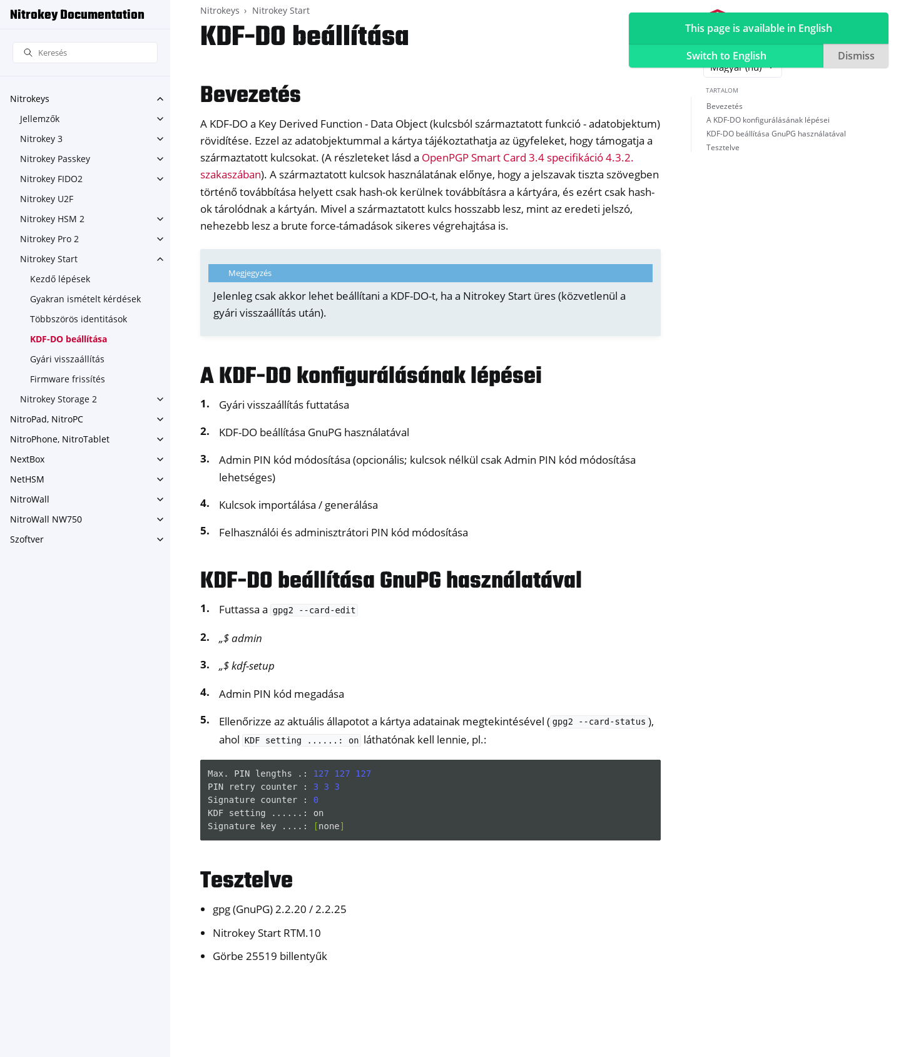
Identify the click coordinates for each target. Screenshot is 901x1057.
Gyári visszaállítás (67, 359)
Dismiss (856, 56)
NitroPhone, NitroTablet (59, 439)
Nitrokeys (29, 99)
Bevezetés (724, 106)
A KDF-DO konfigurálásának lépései (768, 120)
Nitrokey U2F (46, 199)
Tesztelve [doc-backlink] (246, 881)
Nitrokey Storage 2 (58, 399)
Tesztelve (723, 147)
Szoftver (27, 539)
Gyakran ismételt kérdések (85, 299)
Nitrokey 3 (41, 139)
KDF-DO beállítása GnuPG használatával (776, 133)
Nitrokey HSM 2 (52, 219)
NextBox (27, 459)
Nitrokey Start (49, 259)
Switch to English (726, 56)
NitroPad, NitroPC (46, 419)
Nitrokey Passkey (55, 159)
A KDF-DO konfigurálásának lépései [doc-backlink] (371, 377)
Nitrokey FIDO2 (51, 179)
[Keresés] (85, 53)
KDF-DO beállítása (68, 339)
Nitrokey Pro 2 (49, 239)
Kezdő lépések (60, 279)
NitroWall (29, 499)
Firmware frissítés (67, 379)
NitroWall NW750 (46, 519)
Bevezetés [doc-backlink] (250, 96)
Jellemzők (39, 119)
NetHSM (27, 479)
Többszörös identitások (78, 319)
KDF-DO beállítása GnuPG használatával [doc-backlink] (391, 582)
